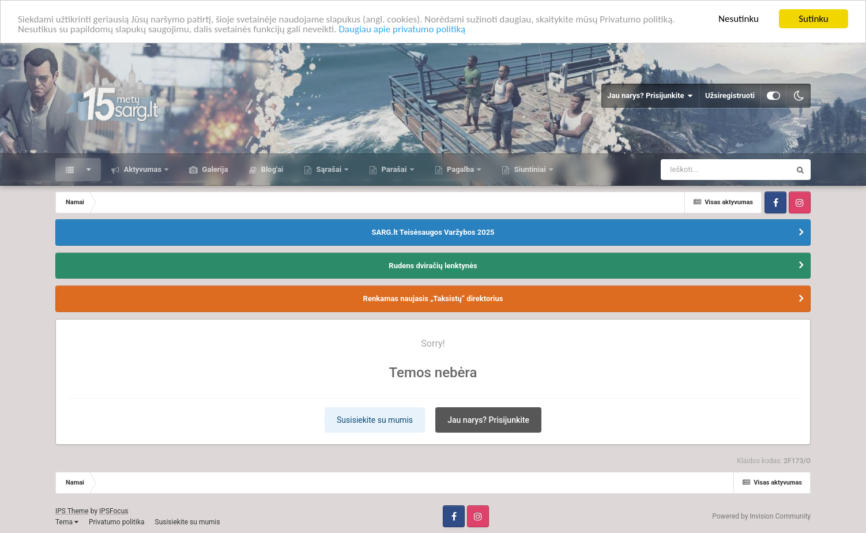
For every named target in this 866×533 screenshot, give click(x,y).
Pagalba (460, 169)
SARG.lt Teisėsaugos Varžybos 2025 (432, 232)
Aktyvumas (142, 169)
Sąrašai (328, 169)
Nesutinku (738, 19)
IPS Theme (72, 511)
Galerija (214, 169)
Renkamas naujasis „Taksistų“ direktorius (433, 298)
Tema (66, 522)
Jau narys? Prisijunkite (650, 96)
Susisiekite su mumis (375, 420)
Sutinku (814, 19)
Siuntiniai (529, 169)
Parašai (393, 169)
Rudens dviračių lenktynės (433, 265)
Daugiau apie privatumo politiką (401, 29)
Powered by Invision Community (761, 516)
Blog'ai (271, 169)
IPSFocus (113, 511)
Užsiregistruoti (730, 95)
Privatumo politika (117, 522)
